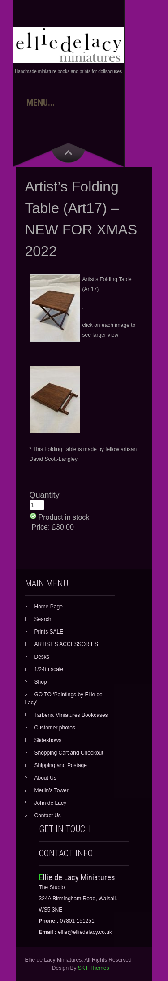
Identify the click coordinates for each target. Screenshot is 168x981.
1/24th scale (49, 669)
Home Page (48, 606)
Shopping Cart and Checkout (68, 753)
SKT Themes (93, 968)
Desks (41, 657)
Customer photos (54, 728)
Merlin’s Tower (51, 790)
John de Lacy (50, 803)
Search (43, 619)
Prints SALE (49, 632)
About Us (45, 778)
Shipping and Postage (60, 765)
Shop (40, 682)
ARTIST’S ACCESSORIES (66, 644)
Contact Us (47, 815)
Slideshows (48, 740)
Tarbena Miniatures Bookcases (71, 715)
